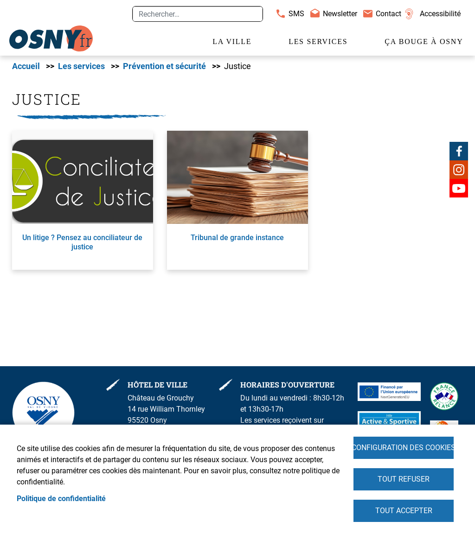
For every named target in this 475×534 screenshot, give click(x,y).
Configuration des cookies (403, 447)
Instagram (458, 169)
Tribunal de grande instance (237, 237)
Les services (81, 66)
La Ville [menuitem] (231, 41)
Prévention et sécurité (164, 66)
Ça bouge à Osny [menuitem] (424, 41)
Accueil (26, 66)
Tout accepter (403, 510)
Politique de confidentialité (61, 498)
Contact (388, 13)
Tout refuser (404, 479)
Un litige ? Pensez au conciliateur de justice (82, 242)
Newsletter (340, 13)
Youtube (458, 188)
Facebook (458, 151)
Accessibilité (440, 13)
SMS (296, 13)
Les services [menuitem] (318, 41)
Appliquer (251, 13)
